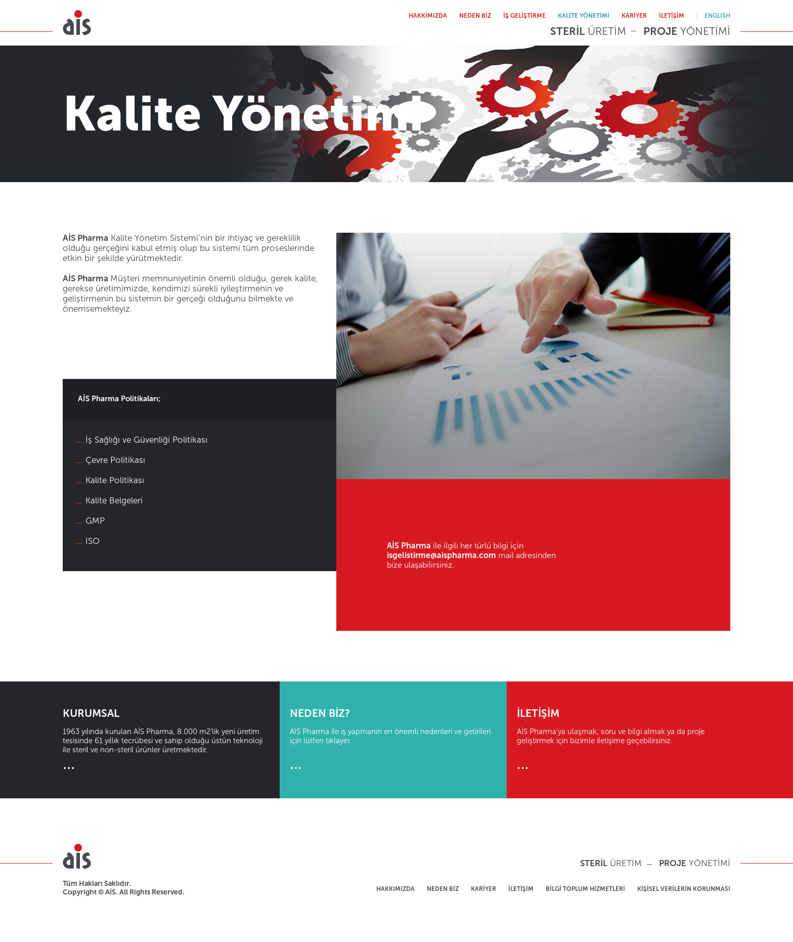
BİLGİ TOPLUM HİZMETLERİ (585, 888)
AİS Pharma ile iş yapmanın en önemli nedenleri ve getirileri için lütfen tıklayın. (393, 740)
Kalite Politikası (114, 480)
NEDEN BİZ (475, 15)
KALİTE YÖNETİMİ (583, 15)
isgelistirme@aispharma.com (441, 555)
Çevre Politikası (115, 460)
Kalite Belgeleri (114, 500)
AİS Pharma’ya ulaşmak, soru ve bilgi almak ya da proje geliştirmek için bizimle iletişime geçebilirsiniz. (620, 740)
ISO (92, 541)
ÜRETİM (588, 31)
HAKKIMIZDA (428, 15)
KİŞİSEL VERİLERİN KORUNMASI (683, 888)
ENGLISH (717, 15)
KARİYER (634, 15)
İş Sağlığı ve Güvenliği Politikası (146, 440)
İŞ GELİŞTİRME (524, 15)
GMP (95, 521)
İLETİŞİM (671, 15)
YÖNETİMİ (686, 31)
